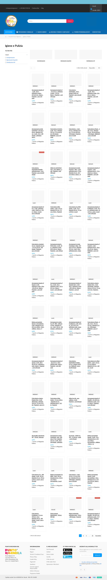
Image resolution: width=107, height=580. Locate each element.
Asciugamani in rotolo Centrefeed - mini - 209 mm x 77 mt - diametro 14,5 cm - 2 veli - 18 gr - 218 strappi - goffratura (56, 439)
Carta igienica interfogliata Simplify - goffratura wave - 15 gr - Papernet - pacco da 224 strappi (38, 171)
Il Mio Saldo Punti (51, 562)
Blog (42, 8)
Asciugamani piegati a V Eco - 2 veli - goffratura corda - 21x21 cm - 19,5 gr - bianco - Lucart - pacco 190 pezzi (38, 210)
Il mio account (50, 559)
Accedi (93, 6)
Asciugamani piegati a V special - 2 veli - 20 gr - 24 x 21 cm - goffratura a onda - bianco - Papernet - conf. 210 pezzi (38, 364)
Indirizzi (48, 552)
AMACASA (35, 431)
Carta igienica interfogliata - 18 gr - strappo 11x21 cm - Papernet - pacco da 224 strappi (75, 93)
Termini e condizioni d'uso (37, 554)
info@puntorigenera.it (11, 8)
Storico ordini (50, 554)
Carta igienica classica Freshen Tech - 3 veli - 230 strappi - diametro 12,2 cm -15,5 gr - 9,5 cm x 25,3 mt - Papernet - (94, 286)
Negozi (31, 552)
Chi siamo (32, 549)
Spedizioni (32, 564)
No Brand (72, 431)
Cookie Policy (33, 559)
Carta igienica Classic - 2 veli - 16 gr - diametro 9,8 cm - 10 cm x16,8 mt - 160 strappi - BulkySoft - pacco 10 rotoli (94, 132)
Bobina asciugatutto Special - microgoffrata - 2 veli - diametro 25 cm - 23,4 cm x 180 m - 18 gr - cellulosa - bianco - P (38, 325)
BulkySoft (53, 124)
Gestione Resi (35, 8)
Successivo (98, 535)
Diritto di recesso (34, 571)
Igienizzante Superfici (66, 61)
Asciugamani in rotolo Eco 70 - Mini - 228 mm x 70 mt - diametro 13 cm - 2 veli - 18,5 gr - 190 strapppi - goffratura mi (56, 325)
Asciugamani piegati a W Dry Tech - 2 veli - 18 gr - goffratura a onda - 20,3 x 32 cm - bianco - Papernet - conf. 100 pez (56, 247)
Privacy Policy (33, 557)
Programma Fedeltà (35, 573)
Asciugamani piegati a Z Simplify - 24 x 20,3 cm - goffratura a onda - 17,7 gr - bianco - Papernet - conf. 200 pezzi (94, 517)
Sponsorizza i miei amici (53, 564)
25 (92, 535)
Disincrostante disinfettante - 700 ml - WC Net (56, 515)
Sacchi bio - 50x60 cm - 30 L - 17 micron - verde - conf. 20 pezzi (75, 437)
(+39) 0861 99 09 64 (25, 8)
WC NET (53, 509)
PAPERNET (35, 86)
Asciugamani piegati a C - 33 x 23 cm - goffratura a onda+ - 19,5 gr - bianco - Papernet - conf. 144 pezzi (56, 93)
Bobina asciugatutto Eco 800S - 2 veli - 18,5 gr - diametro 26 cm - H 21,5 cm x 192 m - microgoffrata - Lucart (56, 478)
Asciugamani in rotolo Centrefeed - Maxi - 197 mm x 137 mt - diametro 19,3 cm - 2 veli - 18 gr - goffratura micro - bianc (75, 247)
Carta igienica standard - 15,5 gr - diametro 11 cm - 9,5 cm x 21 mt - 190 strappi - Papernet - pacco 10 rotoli (38, 247)
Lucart (34, 202)
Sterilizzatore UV (91, 61)
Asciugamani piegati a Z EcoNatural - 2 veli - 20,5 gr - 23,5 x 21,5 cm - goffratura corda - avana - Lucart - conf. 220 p (75, 325)
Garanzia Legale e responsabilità (34, 567)
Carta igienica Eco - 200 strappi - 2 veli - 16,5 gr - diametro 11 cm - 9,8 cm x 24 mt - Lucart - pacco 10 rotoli (38, 478)
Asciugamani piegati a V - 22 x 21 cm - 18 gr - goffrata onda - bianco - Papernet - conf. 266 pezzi (56, 364)
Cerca (70, 21)
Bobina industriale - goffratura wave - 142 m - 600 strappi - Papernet (75, 515)
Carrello (48, 557)
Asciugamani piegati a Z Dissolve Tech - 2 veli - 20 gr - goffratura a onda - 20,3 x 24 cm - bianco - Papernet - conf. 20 (75, 286)
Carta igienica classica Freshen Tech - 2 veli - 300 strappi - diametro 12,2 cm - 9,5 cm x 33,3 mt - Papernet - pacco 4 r (38, 402)
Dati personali (50, 549)
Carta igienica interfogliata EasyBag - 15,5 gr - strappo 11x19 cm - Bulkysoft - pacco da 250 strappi (75, 364)
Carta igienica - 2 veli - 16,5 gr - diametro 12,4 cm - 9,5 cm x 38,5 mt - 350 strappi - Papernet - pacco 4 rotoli (75, 132)
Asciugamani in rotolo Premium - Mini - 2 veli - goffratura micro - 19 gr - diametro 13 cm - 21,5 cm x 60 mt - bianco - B (75, 171)
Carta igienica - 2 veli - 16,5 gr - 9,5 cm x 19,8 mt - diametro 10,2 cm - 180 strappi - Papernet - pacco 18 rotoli (75, 478)
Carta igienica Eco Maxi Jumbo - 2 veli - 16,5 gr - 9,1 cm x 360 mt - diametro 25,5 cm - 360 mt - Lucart (94, 364)
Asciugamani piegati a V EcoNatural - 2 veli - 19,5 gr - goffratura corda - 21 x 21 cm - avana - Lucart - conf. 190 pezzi (94, 210)
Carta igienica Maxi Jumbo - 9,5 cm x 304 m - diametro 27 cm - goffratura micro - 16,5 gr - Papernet (56, 402)
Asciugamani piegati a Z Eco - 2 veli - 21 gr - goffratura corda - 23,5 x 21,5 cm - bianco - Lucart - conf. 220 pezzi (56, 286)
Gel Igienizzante (41, 61)
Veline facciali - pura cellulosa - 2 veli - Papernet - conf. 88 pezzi (75, 400)
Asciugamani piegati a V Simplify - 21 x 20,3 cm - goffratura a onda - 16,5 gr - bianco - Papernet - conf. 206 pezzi (94, 402)
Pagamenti (32, 562)
